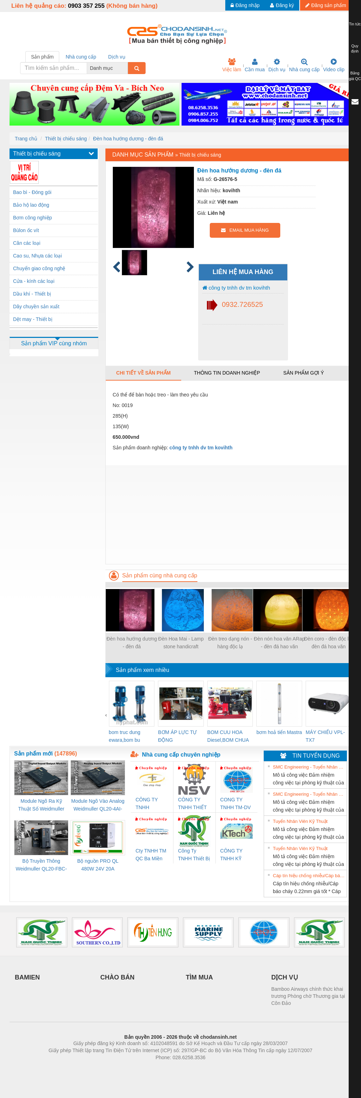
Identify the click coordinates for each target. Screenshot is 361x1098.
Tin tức (355, 24)
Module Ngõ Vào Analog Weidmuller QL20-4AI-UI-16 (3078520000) (97, 805)
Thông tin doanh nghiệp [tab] (227, 373)
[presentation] (106, 714)
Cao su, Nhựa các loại (37, 256)
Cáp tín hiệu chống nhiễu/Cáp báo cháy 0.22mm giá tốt (309, 875)
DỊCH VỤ (284, 977)
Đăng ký (282, 5)
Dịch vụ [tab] (117, 57)
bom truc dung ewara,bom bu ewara (125, 736)
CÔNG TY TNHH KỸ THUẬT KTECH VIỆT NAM (234, 855)
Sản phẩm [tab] (42, 57)
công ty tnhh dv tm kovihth (236, 288)
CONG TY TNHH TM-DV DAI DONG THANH (235, 804)
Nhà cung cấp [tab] (81, 57)
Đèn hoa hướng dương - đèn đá (128, 138)
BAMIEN (27, 977)
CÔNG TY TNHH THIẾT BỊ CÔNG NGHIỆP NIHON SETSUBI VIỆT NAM (192, 804)
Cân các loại (26, 243)
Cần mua (255, 65)
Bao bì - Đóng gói (32, 192)
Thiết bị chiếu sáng (66, 138)
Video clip (333, 65)
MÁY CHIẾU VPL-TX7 (325, 736)
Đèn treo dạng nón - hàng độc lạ (230, 642)
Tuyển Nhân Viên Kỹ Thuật (300, 821)
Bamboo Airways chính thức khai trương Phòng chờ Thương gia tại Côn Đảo (308, 996)
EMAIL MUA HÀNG (245, 230)
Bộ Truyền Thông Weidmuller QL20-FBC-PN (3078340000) (41, 865)
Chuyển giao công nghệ (39, 268)
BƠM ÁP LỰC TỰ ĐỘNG (177, 736)
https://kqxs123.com (214, 1068)
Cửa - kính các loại (33, 281)
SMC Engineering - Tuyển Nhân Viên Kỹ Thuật (309, 767)
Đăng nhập (245, 5)
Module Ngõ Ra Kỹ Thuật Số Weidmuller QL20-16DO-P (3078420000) (41, 805)
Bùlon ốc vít (26, 230)
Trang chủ (26, 138)
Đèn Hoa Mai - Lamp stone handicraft (181, 642)
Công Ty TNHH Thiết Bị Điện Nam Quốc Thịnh (194, 855)
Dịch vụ (277, 65)
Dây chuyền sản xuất (36, 306)
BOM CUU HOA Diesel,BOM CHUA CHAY (228, 736)
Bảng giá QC (355, 76)
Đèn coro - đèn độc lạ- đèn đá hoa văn (328, 642)
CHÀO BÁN (117, 977)
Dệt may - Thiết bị (33, 319)
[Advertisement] (228, 514)
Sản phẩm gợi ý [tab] (303, 373)
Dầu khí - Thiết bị (32, 294)
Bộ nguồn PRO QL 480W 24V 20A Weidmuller (97, 865)
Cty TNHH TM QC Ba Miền (150, 854)
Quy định (355, 49)
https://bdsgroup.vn (171, 1068)
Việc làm (231, 65)
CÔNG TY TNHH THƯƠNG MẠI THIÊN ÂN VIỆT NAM (151, 804)
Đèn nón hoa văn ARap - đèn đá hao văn (279, 642)
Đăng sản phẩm (325, 5)
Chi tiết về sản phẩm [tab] (143, 373)
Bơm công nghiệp (32, 217)
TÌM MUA (199, 977)
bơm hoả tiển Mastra (279, 732)
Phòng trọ (135, 1068)
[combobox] (126, 68)
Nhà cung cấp (304, 65)
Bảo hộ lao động (31, 205)
